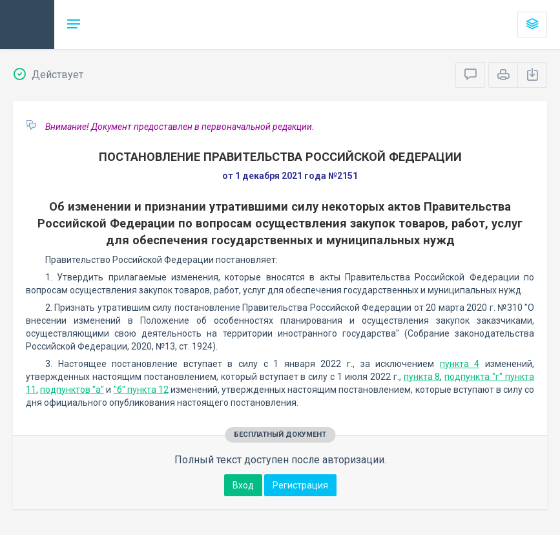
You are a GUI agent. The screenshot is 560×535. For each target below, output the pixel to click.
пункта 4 (460, 364)
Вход (243, 485)
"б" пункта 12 (141, 389)
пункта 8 (422, 377)
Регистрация (300, 485)
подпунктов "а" (72, 389)
